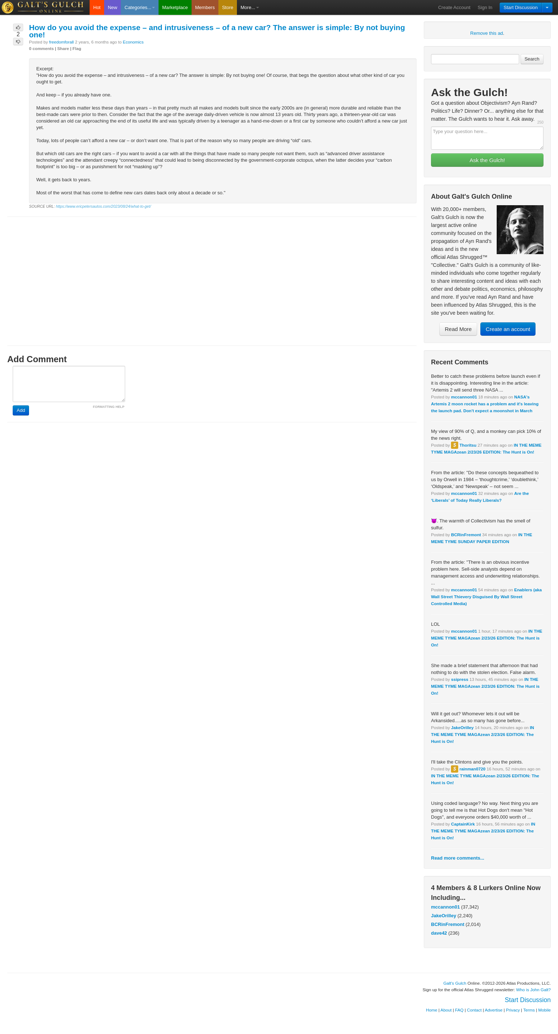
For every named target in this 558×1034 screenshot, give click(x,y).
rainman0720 (472, 768)
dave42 (439, 933)
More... (250, 7)
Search (532, 59)
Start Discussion (521, 7)
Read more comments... (457, 858)
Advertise (493, 1010)
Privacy (513, 1010)
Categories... (139, 7)
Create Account (454, 7)
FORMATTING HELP (108, 407)
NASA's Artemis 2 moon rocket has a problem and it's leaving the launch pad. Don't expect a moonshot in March (484, 403)
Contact (474, 1010)
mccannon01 (464, 396)
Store (227, 7)
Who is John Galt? (533, 989)
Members (205, 7)
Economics (133, 42)
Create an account (508, 329)
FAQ (459, 1010)
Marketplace (175, 7)
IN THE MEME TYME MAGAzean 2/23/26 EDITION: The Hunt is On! (486, 638)
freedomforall (61, 42)
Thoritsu (467, 445)
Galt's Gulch (454, 983)
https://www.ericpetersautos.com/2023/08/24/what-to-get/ (103, 206)
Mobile (544, 1010)
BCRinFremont (466, 534)
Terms (529, 1010)
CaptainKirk (463, 824)
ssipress (459, 679)
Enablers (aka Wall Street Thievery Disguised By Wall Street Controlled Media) (486, 596)
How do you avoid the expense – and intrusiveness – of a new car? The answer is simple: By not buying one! (217, 31)
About (446, 1010)
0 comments (41, 48)
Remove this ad (486, 33)
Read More (458, 329)
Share (63, 48)
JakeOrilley (462, 727)
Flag (77, 48)
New (112, 7)
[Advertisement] (212, 274)
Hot (96, 7)
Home (431, 1010)
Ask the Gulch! (487, 160)
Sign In (485, 7)
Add (21, 410)
